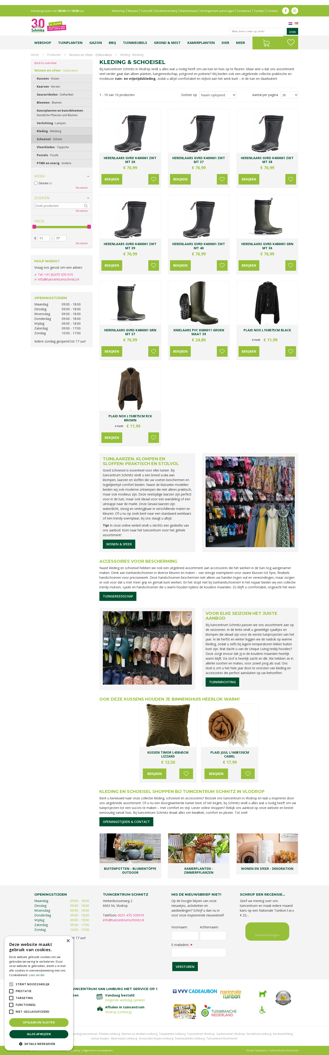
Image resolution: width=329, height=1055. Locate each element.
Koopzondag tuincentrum (81, 1034)
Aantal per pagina (265, 95)
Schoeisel (49, 139)
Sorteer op (189, 95)
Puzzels (47, 155)
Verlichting (51, 123)
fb (285, 5)
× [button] (68, 941)
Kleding (49, 131)
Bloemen (49, 102)
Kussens (48, 78)
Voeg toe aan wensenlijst (151, 179)
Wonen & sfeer (119, 544)
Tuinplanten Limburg (172, 1034)
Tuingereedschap (118, 596)
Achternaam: (209, 927)
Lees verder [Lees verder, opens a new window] (37, 975)
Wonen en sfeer (56, 70)
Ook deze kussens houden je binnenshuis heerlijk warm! (169, 699)
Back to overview (45, 63)
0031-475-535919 (131, 915)
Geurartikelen (55, 94)
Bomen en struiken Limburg (139, 1034)
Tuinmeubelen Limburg (190, 1038)
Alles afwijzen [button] (39, 1034)
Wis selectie (82, 187)
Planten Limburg (109, 1034)
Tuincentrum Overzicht (283, 1050)
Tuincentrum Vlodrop (201, 1034)
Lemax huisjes (100, 1038)
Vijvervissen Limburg (124, 1038)
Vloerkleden (53, 147)
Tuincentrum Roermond (221, 1038)
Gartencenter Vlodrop (230, 1034)
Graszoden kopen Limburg (156, 1038)
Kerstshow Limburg (259, 1034)
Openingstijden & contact (126, 821)
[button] (39, 1044)
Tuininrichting (222, 682)
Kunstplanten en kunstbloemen (61, 113)
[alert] (39, 993)
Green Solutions (256, 1050)
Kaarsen (48, 86)
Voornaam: (179, 927)
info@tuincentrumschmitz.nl (58, 279)
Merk (39, 176)
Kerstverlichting (283, 1034)
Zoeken (42, 198)
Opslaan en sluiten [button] (39, 1022)
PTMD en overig (54, 163)
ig (294, 5)
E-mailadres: (181, 945)
